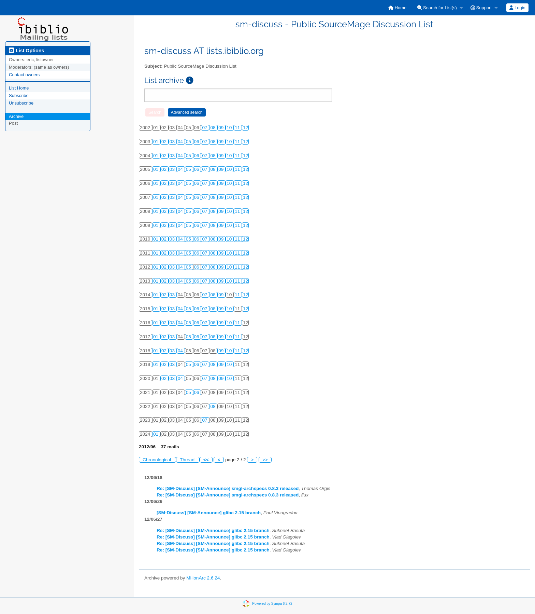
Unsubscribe (21, 103)
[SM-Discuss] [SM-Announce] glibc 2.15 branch (209, 512)
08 (213, 127)
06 (197, 141)
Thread (188, 459)
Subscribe (19, 95)
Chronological (157, 459)
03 (173, 141)
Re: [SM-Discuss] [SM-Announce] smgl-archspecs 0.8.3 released (228, 488)
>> (265, 459)
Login (517, 7)
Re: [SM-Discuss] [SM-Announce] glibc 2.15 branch (213, 530)
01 (156, 141)
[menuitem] (397, 7)
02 (164, 141)
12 (245, 127)
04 (181, 141)
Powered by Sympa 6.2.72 (272, 603)
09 (221, 127)
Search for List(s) (437, 7)
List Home (19, 88)
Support (481, 7)
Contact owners (24, 74)
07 (205, 127)
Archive (16, 116)
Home (397, 7)
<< (206, 459)
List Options (26, 50)
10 (230, 127)
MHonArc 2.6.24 (203, 578)
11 (238, 127)
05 (189, 141)
